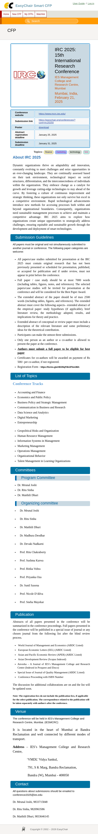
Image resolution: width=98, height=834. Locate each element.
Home (6, 14)
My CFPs (28, 14)
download (44, 127)
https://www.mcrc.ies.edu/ (52, 113)
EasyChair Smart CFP (33, 6)
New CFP (16, 14)
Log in (91, 3)
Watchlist (41, 14)
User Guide (79, 3)
